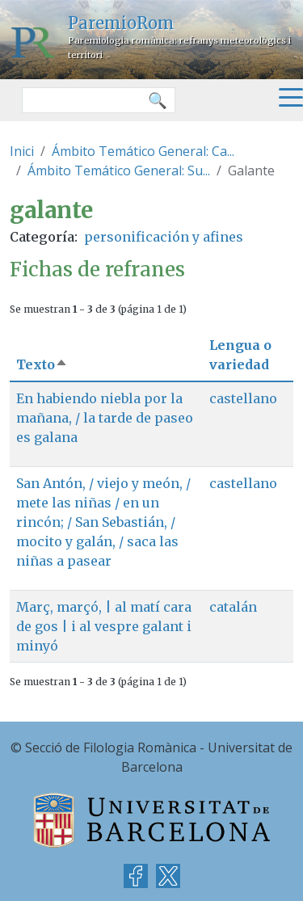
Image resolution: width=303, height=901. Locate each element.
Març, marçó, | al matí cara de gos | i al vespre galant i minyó (103, 626)
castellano (243, 398)
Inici (22, 151)
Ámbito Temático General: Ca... (143, 151)
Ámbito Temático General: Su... (118, 170)
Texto (42, 364)
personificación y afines (163, 237)
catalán (233, 607)
